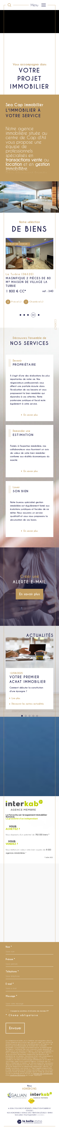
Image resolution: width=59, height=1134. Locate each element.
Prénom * (10, 959)
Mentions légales (39, 1113)
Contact (55, 324)
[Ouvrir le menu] (38, 5)
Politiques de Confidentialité (43, 1073)
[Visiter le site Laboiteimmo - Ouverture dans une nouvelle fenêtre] (29, 1125)
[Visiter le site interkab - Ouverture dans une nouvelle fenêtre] (41, 1095)
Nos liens (18, 1115)
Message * (11, 996)
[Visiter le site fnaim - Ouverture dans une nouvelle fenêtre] (31, 1100)
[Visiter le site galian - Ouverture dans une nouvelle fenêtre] (17, 1095)
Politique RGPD (30, 1115)
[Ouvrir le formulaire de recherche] (9, 5)
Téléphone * (12, 971)
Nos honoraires (13, 1113)
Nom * (9, 947)
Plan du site (26, 1113)
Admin (50, 1113)
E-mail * (10, 984)
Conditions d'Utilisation (17, 1075)
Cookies (40, 1115)
